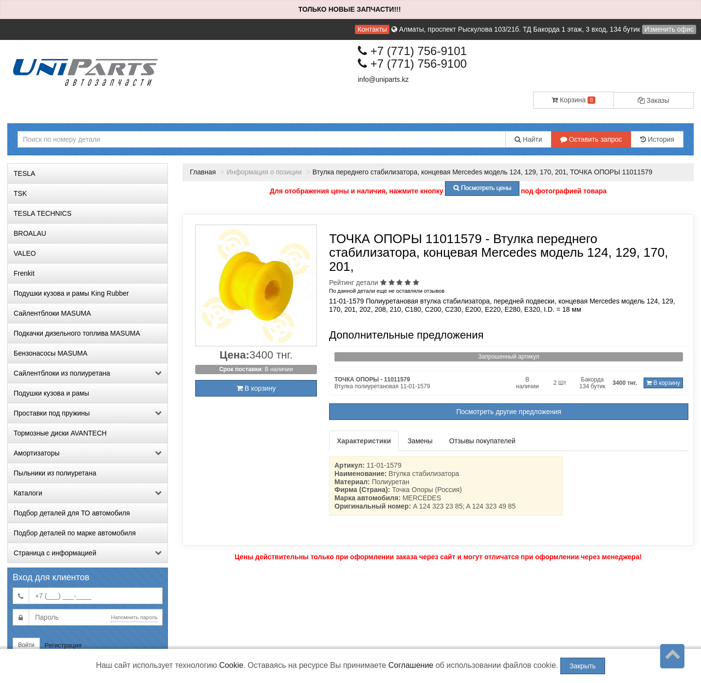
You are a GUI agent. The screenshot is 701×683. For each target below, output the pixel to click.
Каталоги (88, 493)
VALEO (25, 253)
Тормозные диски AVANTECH (60, 433)
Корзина (573, 100)
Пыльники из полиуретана (55, 473)
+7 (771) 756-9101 (412, 50)
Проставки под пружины (88, 413)
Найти (528, 139)
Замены (419, 441)
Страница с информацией (88, 553)
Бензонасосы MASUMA (51, 353)
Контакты (372, 29)
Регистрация (63, 645)
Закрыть (583, 666)
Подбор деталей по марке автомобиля (75, 533)
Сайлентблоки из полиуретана (88, 373)
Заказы (653, 100)
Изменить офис (669, 29)
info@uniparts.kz (383, 79)
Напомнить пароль (134, 617)
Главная (203, 172)
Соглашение (411, 665)
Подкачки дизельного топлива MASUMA (77, 333)
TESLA (24, 173)
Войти (26, 645)
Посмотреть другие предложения (508, 412)
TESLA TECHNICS (43, 213)
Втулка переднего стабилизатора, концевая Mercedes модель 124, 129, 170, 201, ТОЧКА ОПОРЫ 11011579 (482, 172)
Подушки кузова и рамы (51, 393)
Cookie (231, 665)
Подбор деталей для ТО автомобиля (72, 513)
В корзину (256, 388)
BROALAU (30, 233)
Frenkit (24, 273)
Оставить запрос (591, 139)
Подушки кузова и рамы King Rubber (71, 293)
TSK (20, 193)
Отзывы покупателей (482, 441)
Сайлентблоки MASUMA (52, 313)
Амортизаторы (88, 453)
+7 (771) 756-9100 (412, 63)
